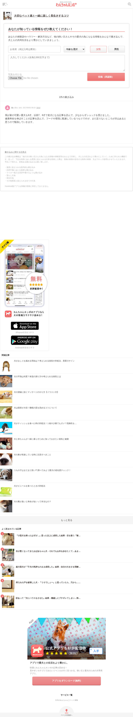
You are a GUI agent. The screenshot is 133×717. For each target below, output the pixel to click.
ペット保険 (74, 700)
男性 (116, 49)
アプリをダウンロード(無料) (66, 680)
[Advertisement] (66, 216)
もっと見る (66, 520)
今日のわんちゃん (61, 700)
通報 (38, 108)
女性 (98, 49)
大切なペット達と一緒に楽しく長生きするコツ (41, 15)
